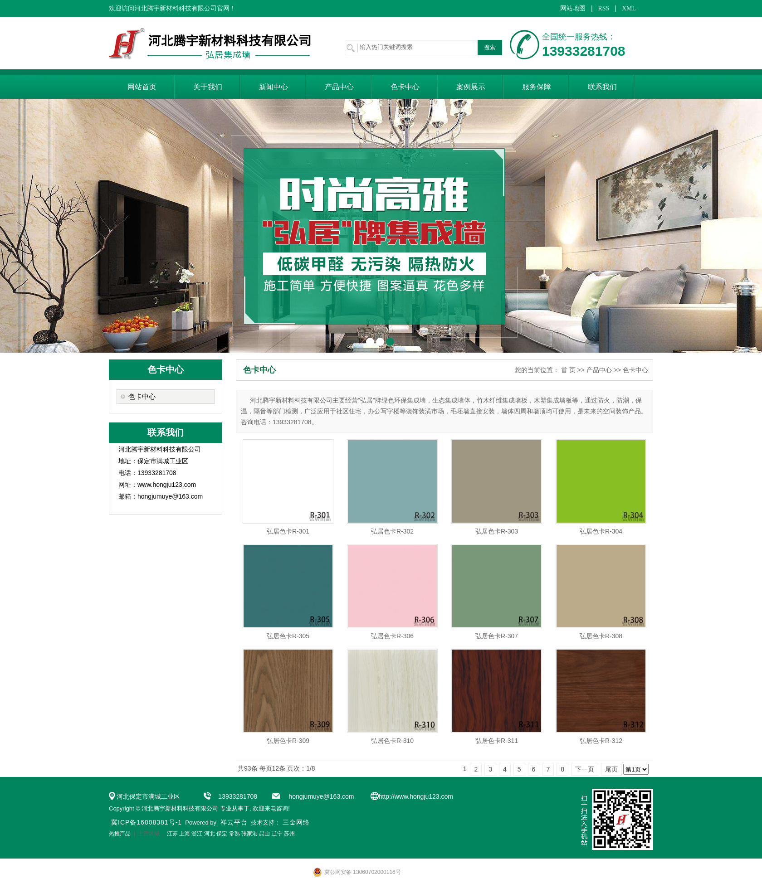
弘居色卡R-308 (601, 636)
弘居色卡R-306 (392, 636)
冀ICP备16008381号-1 (146, 822)
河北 (209, 833)
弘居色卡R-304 (601, 531)
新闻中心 (273, 87)
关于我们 (207, 87)
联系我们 (602, 87)
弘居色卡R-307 (496, 636)
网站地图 (573, 8)
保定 (221, 833)
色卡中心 (405, 87)
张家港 (249, 833)
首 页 (568, 370)
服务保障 (536, 87)
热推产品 (120, 833)
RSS (604, 8)
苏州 (289, 833)
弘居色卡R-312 (601, 740)
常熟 (234, 833)
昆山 (264, 833)
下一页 (584, 769)
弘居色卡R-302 (392, 531)
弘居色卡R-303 (496, 531)
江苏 (172, 833)
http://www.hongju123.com (416, 796)
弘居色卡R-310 (392, 740)
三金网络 (296, 822)
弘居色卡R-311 (496, 740)
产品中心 (339, 87)
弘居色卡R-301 (288, 531)
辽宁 (277, 833)
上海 (184, 833)
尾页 (611, 769)
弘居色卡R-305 (288, 636)
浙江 (196, 833)
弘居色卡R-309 (288, 740)
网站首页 (141, 87)
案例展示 (470, 87)
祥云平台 (234, 822)
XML (629, 8)
